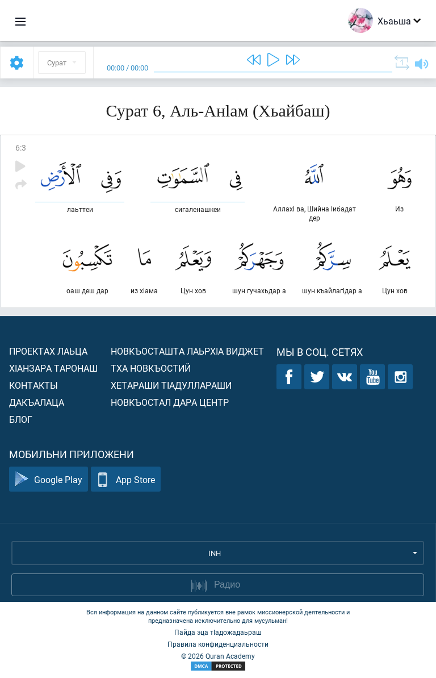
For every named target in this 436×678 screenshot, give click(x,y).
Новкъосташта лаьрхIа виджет (187, 351)
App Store (126, 479)
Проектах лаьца (48, 351)
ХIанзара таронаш (53, 368)
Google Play (48, 479)
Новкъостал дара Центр (170, 402)
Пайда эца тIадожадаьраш (218, 632)
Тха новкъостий (151, 368)
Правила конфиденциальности (218, 643)
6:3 (20, 147)
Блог (20, 419)
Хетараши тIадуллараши (171, 385)
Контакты (33, 385)
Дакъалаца (36, 402)
